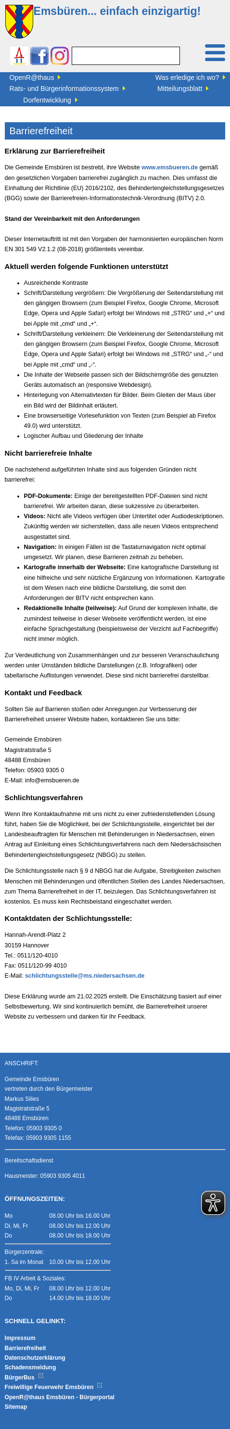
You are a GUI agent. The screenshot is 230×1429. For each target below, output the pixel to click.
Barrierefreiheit (25, 1348)
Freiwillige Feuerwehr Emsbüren (54, 1387)
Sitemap (16, 1406)
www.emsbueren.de (169, 167)
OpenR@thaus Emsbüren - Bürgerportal (60, 1397)
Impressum (20, 1338)
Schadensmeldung (30, 1367)
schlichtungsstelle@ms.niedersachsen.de (84, 975)
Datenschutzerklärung (35, 1357)
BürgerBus (24, 1377)
